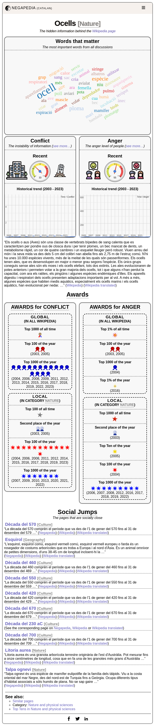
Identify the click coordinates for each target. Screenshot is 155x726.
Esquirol (13, 539)
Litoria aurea (18, 650)
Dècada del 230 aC (24, 623)
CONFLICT (56, 307)
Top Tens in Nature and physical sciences (44, 709)
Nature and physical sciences (50, 705)
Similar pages (23, 701)
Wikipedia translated (100, 285)
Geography (34, 540)
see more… (62, 146)
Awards (77, 294)
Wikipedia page (104, 31)
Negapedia (47, 533)
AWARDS (22, 307)
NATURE (52, 401)
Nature (89, 23)
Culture (44, 525)
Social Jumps (77, 511)
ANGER (131, 307)
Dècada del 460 (20, 562)
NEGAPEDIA (28, 8)
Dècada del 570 (20, 524)
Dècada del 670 (20, 608)
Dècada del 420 (20, 593)
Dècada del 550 (20, 578)
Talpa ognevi (18, 669)
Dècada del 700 (20, 635)
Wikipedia (74, 285)
